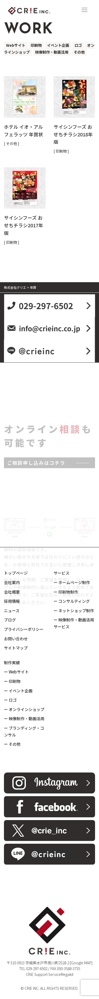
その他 (79, 52)
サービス (61, 573)
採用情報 (12, 601)
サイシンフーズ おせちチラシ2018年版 (73, 134)
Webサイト (15, 45)
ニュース (12, 610)
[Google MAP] (81, 962)
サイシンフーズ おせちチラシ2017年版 (23, 225)
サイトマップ (16, 648)
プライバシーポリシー (24, 629)
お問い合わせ (16, 638)
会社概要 (12, 592)
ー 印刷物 (12, 681)
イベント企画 (58, 45)
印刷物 (36, 45)
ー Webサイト (16, 671)
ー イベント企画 (18, 690)
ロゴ (78, 45)
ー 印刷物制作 (66, 592)
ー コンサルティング (72, 601)
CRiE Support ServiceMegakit (49, 974)
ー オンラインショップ (24, 709)
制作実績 (12, 662)
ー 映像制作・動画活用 (24, 718)
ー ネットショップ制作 (74, 610)
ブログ (10, 619)
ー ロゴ (10, 700)
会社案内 (12, 582)
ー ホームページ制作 (72, 582)
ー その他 (12, 744)
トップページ (16, 573)
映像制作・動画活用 (51, 52)
